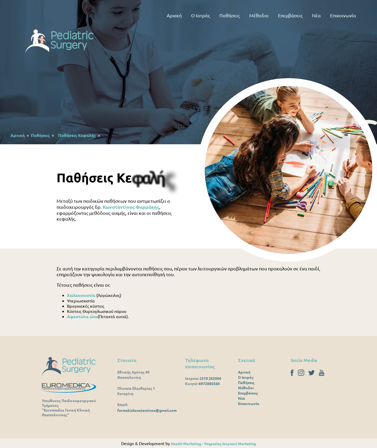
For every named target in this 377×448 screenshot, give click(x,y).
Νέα (316, 15)
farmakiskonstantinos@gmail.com (147, 410)
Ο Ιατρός (200, 15)
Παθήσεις (229, 15)
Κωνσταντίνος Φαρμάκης (131, 207)
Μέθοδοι (259, 15)
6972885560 (209, 383)
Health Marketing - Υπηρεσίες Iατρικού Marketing (213, 443)
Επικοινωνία (343, 15)
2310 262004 (210, 378)
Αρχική (174, 15)
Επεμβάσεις (290, 15)
